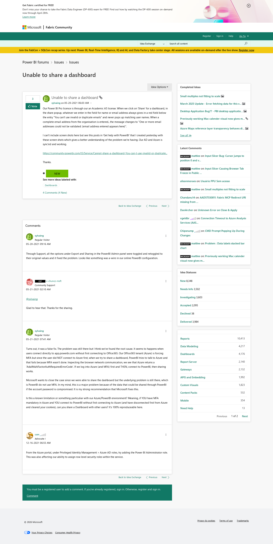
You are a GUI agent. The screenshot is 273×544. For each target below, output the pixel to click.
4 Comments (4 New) (55, 192)
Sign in (219, 35)
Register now (246, 50)
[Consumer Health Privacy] (67, 532)
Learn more (29, 16)
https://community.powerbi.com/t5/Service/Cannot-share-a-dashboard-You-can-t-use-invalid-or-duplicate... (105, 153)
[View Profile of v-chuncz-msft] (53, 281)
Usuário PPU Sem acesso (215, 181)
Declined (185, 313)
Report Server (188, 361)
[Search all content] (209, 43)
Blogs (140, 27)
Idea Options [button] (158, 87)
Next (245, 416)
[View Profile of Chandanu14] (187, 197)
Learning (154, 27)
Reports (184, 338)
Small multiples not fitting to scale (200, 96)
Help (231, 35)
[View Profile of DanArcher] (186, 210)
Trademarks (243, 520)
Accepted (186, 305)
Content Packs (188, 392)
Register (207, 35)
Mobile (184, 400)
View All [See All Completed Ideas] (186, 135)
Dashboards (51, 185)
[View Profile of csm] (37, 434)
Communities (125, 27)
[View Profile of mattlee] (195, 155)
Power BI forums (35, 61)
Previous (222, 416)
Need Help (186, 408)
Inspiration (95, 27)
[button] (165, 235)
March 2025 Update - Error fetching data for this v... (211, 103)
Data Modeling (189, 346)
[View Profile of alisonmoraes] (188, 181)
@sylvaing (32, 299)
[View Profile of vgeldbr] (184, 218)
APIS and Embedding (192, 377)
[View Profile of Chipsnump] (187, 230)
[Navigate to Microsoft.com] (31, 27)
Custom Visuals (189, 385)
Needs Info (187, 289)
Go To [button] (242, 36)
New (57, 173)
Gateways (186, 369)
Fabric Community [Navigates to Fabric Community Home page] (59, 27)
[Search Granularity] (152, 43)
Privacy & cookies (206, 520)
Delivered (186, 321)
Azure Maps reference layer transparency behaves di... (212, 128)
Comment (32, 495)
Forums (80, 27)
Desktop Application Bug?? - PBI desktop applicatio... (212, 111)
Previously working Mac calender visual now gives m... (212, 118)
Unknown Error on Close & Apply (217, 210)
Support (169, 27)
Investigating (188, 297)
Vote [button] (34, 106)
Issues (59, 61)
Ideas (109, 27)
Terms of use (226, 520)
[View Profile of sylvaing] (56, 102)
